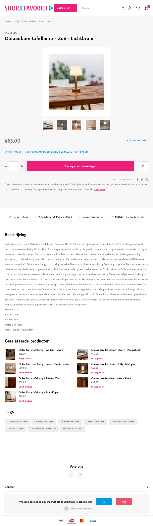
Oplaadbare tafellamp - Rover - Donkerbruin (44, 364)
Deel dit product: (122, 179)
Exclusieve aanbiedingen (91, 216)
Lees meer (99, 189)
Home (8, 21)
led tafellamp (15, 428)
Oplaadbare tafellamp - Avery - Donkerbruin (116, 349)
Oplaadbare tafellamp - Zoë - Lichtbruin (35, 21)
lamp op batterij (95, 421)
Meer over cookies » (81, 508)
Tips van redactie (18, 216)
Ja (104, 501)
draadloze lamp (43, 421)
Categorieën (65, 7)
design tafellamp (17, 421)
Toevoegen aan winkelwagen (80, 166)
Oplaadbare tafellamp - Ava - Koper (39, 392)
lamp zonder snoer (123, 421)
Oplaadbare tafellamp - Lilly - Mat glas (113, 364)
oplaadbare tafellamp (43, 428)
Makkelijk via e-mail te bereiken (127, 216)
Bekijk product (25, 358)
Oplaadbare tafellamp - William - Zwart (41, 349)
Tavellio (11, 32)
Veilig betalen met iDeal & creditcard (53, 216)
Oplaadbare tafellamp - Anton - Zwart (40, 378)
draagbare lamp (70, 421)
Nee (124, 501)
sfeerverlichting (72, 428)
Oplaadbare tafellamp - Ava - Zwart (111, 378)
